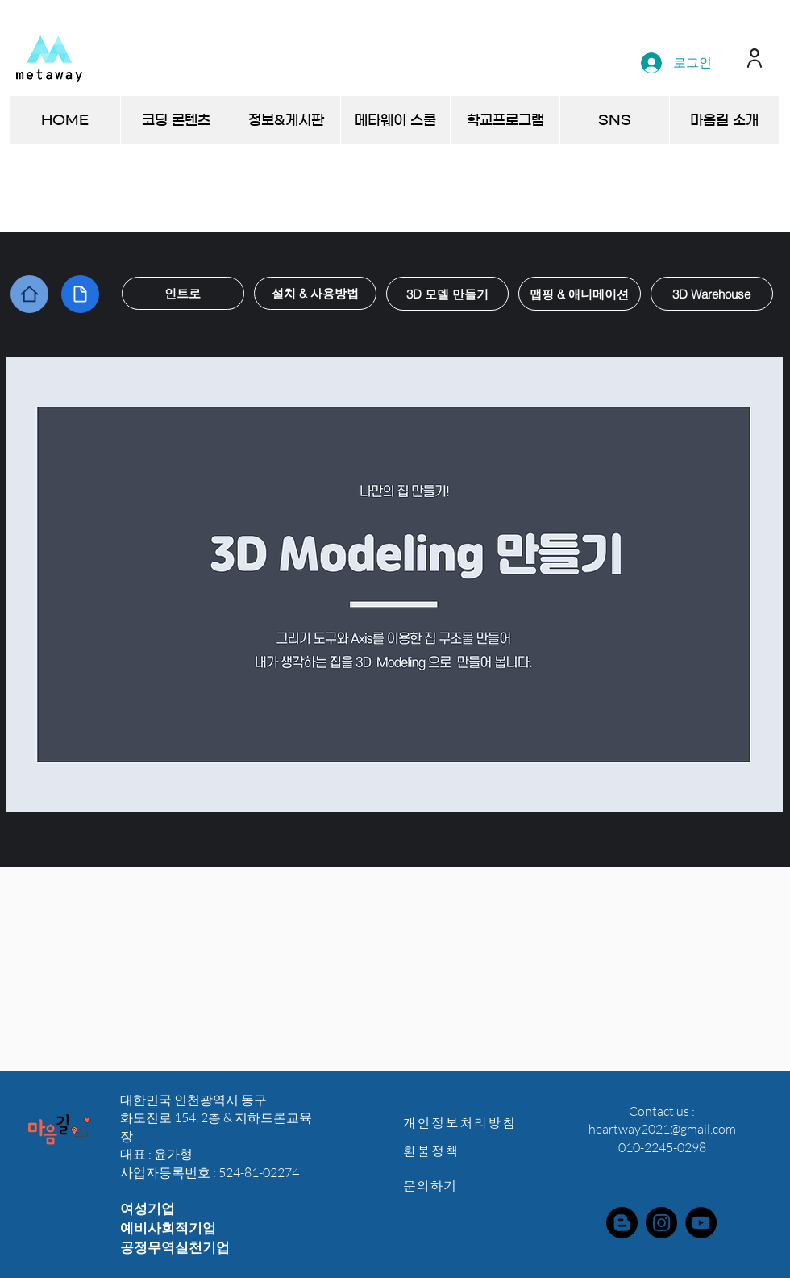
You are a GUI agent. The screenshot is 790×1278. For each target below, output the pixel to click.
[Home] (29, 294)
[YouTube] (701, 1222)
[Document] (80, 294)
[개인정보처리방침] (468, 1123)
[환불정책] (468, 1151)
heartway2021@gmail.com (662, 1129)
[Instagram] (661, 1222)
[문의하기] (468, 1185)
